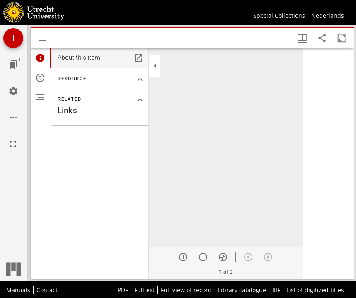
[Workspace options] (13, 117)
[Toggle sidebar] (42, 38)
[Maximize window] (342, 38)
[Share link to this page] (322, 38)
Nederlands (327, 15)
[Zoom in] (183, 257)
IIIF (276, 290)
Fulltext (144, 290)
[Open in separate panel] (138, 58)
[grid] (328, 163)
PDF (123, 290)
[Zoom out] (203, 257)
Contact (47, 290)
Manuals (18, 290)
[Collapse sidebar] (155, 66)
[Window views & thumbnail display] (302, 38)
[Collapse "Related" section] (140, 100)
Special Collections (279, 15)
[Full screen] (13, 144)
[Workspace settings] (13, 91)
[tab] (41, 58)
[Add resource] (13, 38)
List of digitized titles (315, 290)
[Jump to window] (13, 64)
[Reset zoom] (223, 257)
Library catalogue (242, 290)
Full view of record (186, 290)
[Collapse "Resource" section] (140, 79)
